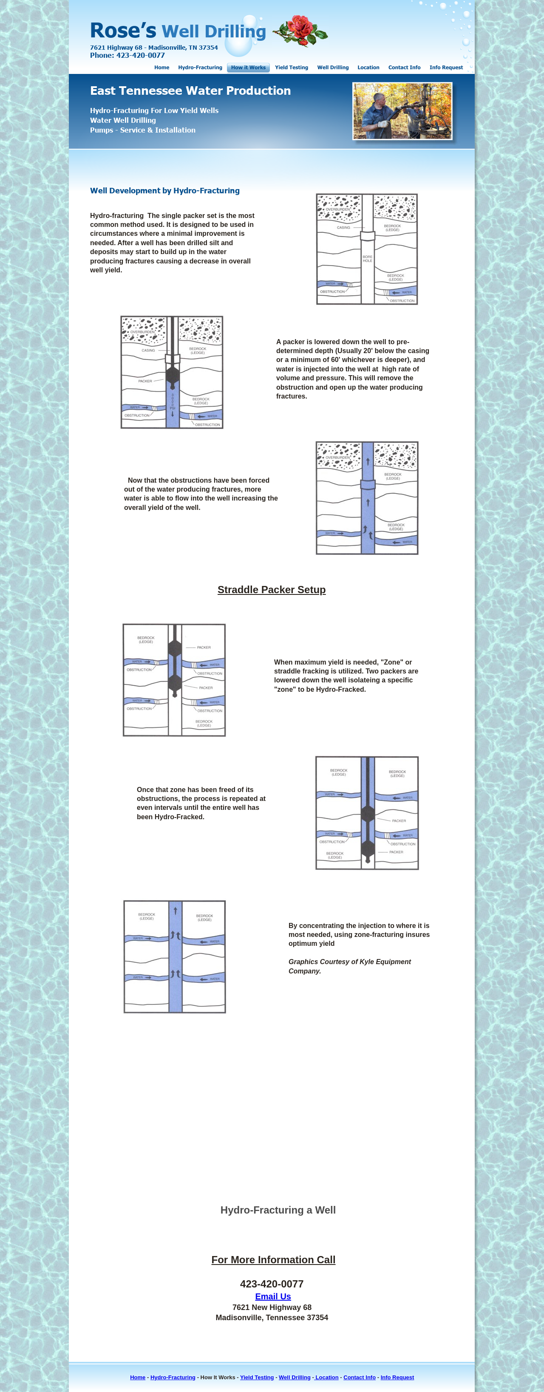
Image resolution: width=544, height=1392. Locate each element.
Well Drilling (295, 1377)
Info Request (397, 1377)
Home (137, 1377)
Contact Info (359, 1377)
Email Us (273, 1296)
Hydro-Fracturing (173, 1377)
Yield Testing (257, 1377)
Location (326, 1377)
